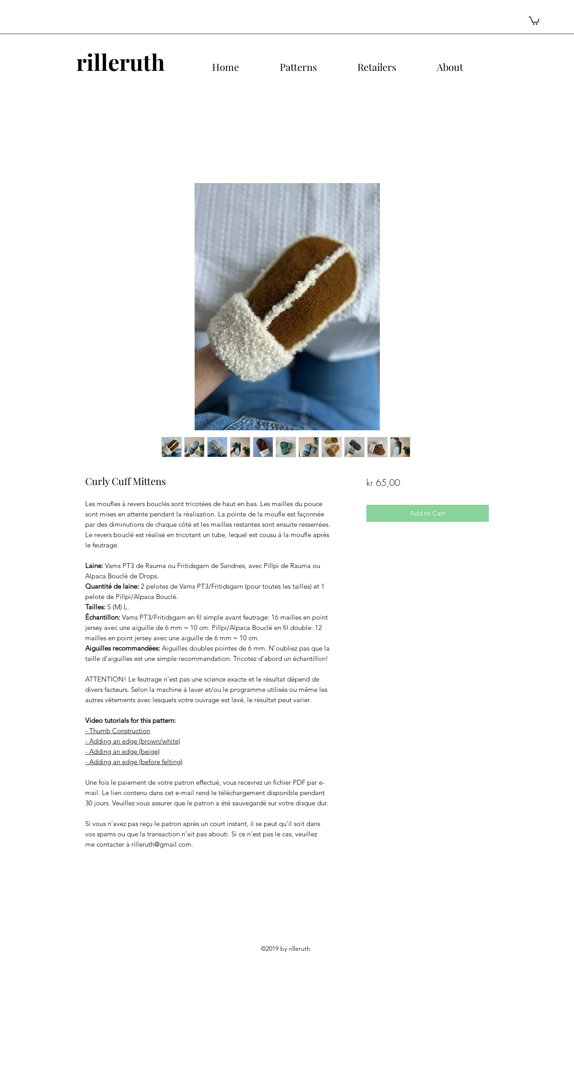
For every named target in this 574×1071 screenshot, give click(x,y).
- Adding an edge (111, 741)
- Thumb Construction (117, 730)
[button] (534, 20)
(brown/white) (158, 741)
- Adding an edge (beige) (122, 751)
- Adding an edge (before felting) (134, 761)
